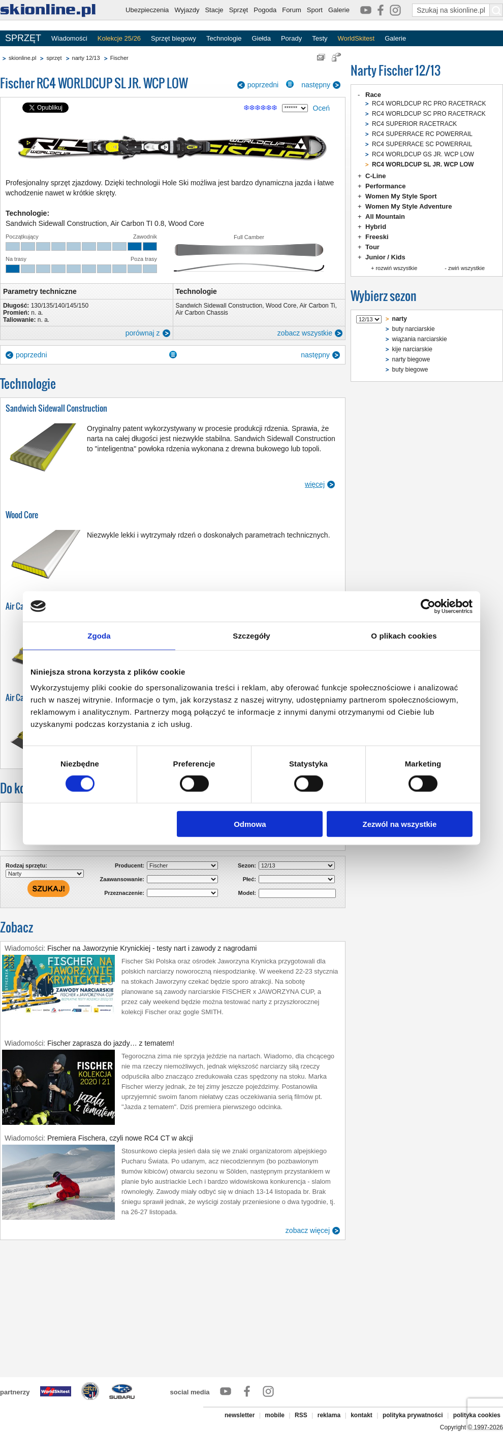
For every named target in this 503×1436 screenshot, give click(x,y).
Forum (291, 10)
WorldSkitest (356, 38)
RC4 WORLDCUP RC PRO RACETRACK (429, 103)
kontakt (361, 1415)
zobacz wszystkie (304, 333)
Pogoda (265, 10)
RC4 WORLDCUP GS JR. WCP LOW (423, 154)
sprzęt (53, 58)
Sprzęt (238, 10)
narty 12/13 (86, 58)
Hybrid (375, 226)
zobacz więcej (308, 1230)
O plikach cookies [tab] (403, 635)
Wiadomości (69, 38)
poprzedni (263, 85)
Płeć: (249, 879)
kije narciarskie (412, 349)
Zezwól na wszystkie (400, 824)
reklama (329, 1415)
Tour (372, 247)
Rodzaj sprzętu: (26, 865)
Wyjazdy (186, 10)
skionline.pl (22, 58)
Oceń (321, 108)
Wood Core (281, 305)
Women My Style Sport (401, 196)
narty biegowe (411, 359)
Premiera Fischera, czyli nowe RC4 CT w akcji (120, 1138)
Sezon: (247, 865)
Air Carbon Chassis (202, 312)
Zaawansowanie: (122, 879)
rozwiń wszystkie (396, 268)
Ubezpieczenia (147, 10)
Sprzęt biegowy (173, 38)
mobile (275, 1415)
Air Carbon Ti (317, 305)
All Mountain (385, 216)
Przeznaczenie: (124, 893)
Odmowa (250, 824)
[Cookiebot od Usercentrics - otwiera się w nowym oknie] (428, 606)
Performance (385, 186)
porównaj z (142, 333)
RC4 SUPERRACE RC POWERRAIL (422, 134)
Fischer (119, 58)
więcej (315, 484)
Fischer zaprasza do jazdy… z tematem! (110, 1043)
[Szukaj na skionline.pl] (496, 10)
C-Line (375, 176)
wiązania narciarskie (419, 339)
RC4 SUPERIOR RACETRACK (414, 123)
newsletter (240, 1415)
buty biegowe (410, 369)
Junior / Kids (385, 257)
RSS (301, 1415)
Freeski (377, 237)
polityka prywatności (413, 1415)
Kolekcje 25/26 (119, 38)
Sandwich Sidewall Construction (219, 305)
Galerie (339, 10)
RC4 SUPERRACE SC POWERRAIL (422, 144)
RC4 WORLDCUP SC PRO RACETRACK (429, 113)
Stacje (214, 10)
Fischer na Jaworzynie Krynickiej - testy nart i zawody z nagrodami (152, 948)
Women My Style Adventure (408, 206)
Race (373, 94)
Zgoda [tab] (99, 635)
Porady (291, 38)
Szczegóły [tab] (251, 635)
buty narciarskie (413, 328)
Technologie (223, 38)
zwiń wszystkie (466, 268)
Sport (315, 10)
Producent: (129, 865)
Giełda (261, 38)
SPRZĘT (23, 38)
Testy (319, 38)
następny (315, 85)
